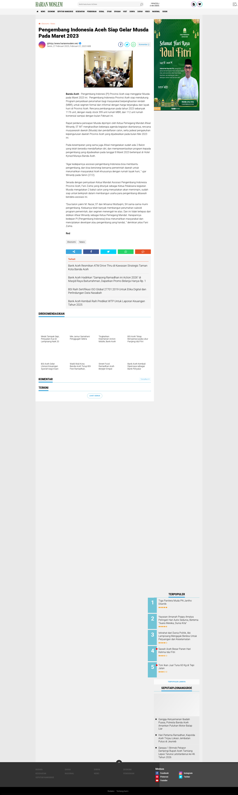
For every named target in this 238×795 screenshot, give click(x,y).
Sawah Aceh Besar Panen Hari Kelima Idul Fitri (181, 648)
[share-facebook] (120, 44)
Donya (156, 11)
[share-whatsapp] (133, 44)
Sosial (117, 11)
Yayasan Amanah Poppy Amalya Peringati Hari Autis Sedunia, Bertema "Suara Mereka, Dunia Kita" (179, 621)
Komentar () (144, 44)
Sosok (196, 11)
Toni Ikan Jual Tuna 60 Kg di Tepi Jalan (180, 664)
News (45, 11)
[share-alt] (74, 251)
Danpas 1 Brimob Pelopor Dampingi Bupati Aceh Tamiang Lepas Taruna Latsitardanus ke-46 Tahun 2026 (176, 748)
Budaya (39, 764)
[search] (110, 4)
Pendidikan (104, 11)
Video (174, 11)
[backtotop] (119, 758)
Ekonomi (55, 11)
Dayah (165, 11)
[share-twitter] (127, 44)
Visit (146, 11)
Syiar (126, 11)
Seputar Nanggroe (72, 11)
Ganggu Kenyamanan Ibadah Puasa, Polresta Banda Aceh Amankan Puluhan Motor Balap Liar (175, 719)
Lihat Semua (94, 396)
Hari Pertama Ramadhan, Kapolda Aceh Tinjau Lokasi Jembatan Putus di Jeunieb (176, 733)
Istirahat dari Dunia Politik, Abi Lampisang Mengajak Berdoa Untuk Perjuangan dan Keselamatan (181, 636)
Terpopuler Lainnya (176, 677)
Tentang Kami (122, 786)
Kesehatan (90, 11)
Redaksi (110, 786)
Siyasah (137, 11)
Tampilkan (145, 379)
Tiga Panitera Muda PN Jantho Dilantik (177, 602)
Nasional (185, 11)
